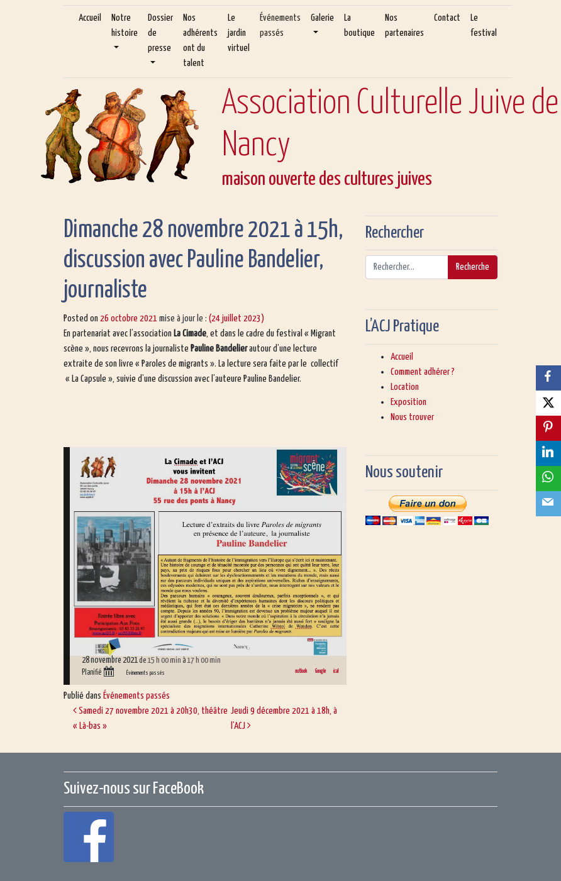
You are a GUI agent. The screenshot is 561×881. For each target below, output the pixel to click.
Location (405, 387)
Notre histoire (124, 25)
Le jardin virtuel (239, 33)
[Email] (548, 503)
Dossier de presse (160, 33)
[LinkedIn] (548, 453)
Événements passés (280, 25)
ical (335, 671)
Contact (447, 18)
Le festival (483, 25)
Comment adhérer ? (423, 372)
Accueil (90, 18)
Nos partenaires (404, 25)
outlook (301, 671)
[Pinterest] (548, 428)
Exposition (408, 402)
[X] (548, 403)
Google (320, 671)
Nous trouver (412, 417)
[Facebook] (548, 378)
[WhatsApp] (548, 478)
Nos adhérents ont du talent (200, 40)
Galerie (322, 18)
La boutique (359, 25)
